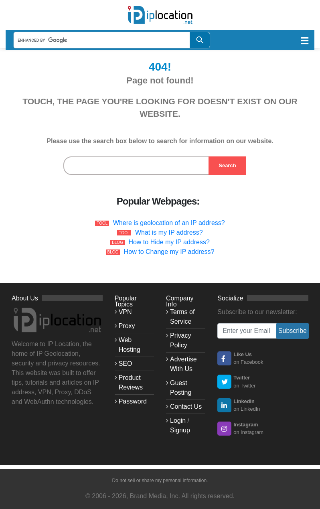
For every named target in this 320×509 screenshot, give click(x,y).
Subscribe (292, 330)
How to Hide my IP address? (168, 242)
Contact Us (186, 406)
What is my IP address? (169, 232)
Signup (180, 430)
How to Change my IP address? (169, 251)
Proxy (127, 325)
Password (133, 401)
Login (178, 420)
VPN (125, 311)
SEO (125, 363)
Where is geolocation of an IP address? (169, 222)
